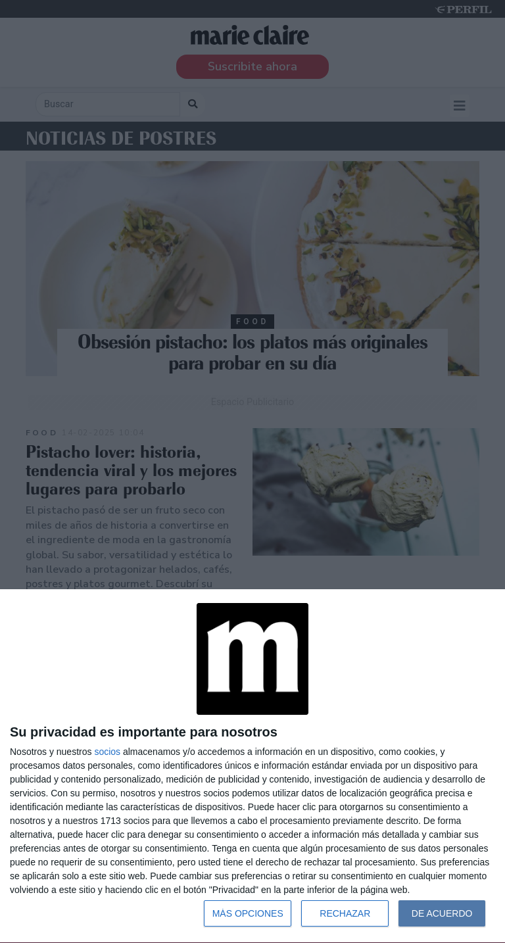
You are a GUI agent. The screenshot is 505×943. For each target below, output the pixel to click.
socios (107, 751)
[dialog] (252, 766)
